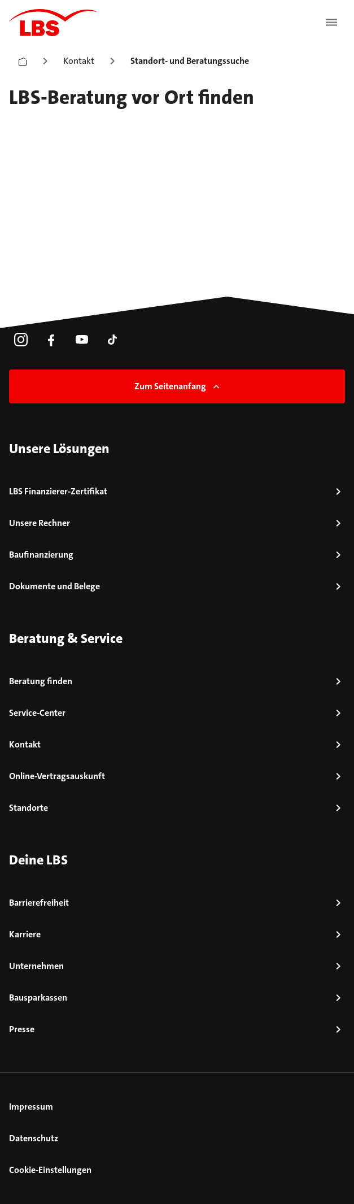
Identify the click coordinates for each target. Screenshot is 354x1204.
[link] (21, 339)
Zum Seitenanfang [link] (178, 386)
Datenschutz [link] (33, 1138)
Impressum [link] (31, 1106)
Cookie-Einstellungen (50, 1170)
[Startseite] (22, 59)
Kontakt (78, 61)
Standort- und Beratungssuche (189, 61)
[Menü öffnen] (331, 22)
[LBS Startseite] (53, 22)
